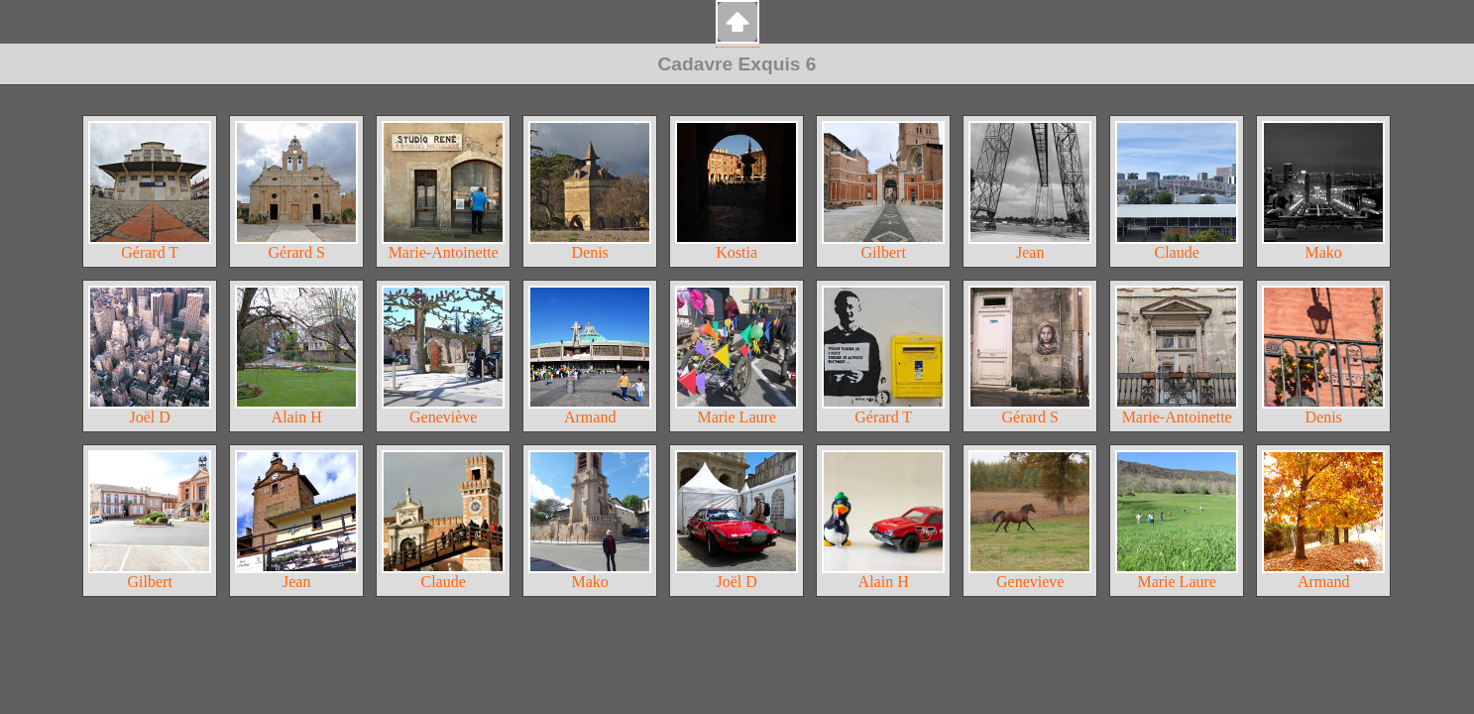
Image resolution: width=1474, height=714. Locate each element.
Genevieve (1029, 520)
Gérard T (149, 191)
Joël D (149, 355)
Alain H (296, 355)
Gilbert (883, 191)
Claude (1176, 191)
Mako (1323, 191)
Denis (589, 191)
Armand (589, 355)
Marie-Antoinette (443, 191)
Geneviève (443, 355)
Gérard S (296, 191)
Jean (1029, 191)
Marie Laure (736, 355)
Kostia (736, 191)
